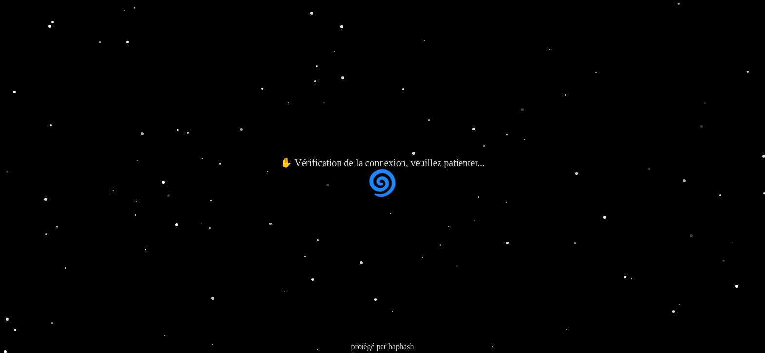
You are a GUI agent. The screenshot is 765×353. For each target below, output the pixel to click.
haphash (401, 346)
